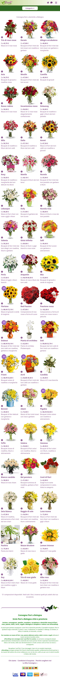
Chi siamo (12, 661)
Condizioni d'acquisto (26, 661)
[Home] (48, 2)
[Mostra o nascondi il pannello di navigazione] (56, 3)
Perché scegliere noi (43, 661)
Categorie (29, 8)
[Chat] (52, 2)
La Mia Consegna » (30, 663)
